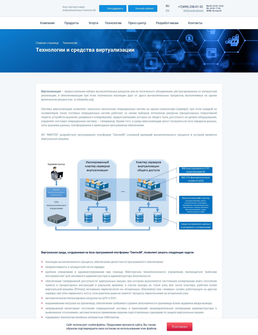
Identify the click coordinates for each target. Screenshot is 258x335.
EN (167, 10)
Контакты (195, 23)
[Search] (222, 23)
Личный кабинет (143, 8)
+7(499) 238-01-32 (190, 6)
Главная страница (47, 43)
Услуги (93, 23)
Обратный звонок (190, 10)
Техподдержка (113, 8)
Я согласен (179, 326)
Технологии (113, 23)
